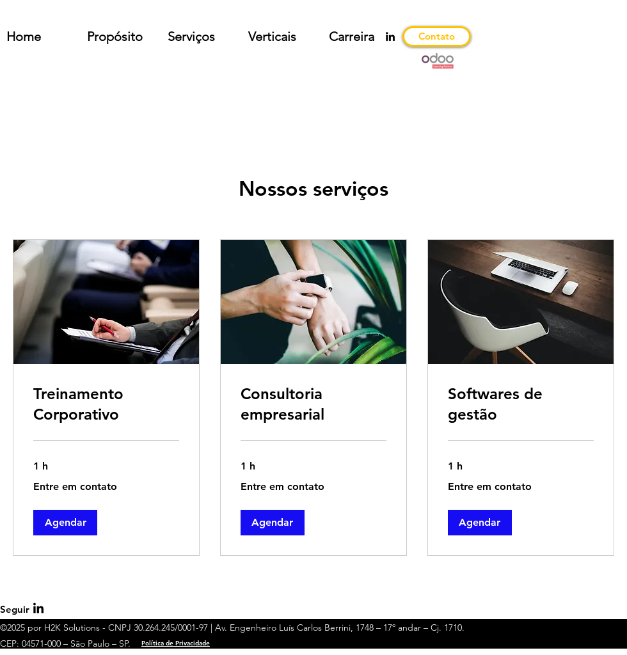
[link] (106, 404)
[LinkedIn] (390, 36)
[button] (65, 522)
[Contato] (436, 36)
